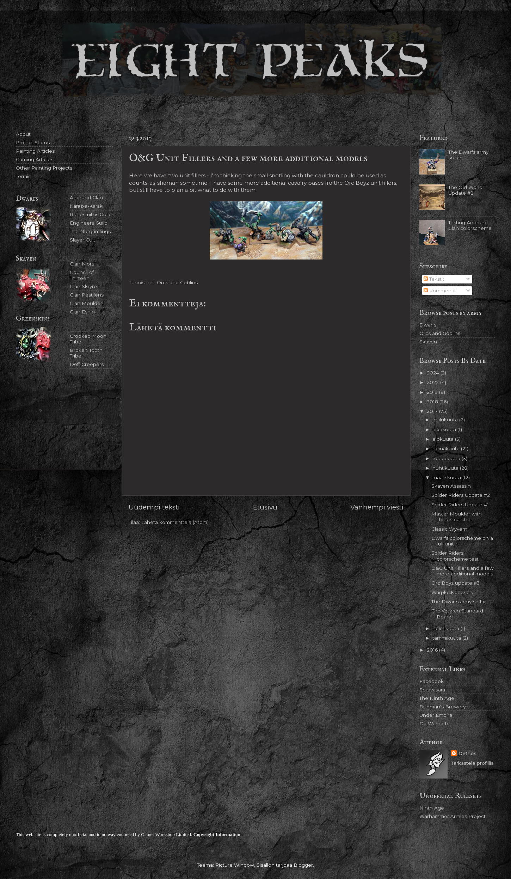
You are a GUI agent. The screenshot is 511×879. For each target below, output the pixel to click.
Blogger (303, 865)
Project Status (33, 142)
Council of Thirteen (82, 275)
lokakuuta (444, 429)
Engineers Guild (88, 223)
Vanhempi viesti (377, 507)
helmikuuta (446, 628)
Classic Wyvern (449, 529)
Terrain (23, 176)
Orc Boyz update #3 (455, 583)
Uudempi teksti (154, 507)
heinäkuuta (446, 448)
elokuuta (443, 439)
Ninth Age (431, 808)
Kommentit (440, 290)
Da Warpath (433, 723)
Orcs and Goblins (177, 282)
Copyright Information (216, 834)
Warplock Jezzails (452, 592)
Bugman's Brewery (442, 706)
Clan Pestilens (87, 295)
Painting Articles (35, 151)
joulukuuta (445, 419)
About (23, 134)
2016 (433, 650)
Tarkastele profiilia (472, 763)
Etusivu (265, 507)
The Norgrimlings (90, 231)
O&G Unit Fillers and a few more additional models (462, 570)
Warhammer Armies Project (452, 816)
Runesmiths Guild (91, 214)
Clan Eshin (82, 312)
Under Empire (435, 715)
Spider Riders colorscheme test (455, 555)
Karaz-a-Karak (86, 206)
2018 (433, 401)
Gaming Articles (34, 159)
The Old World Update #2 (465, 190)
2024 (434, 373)
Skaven (428, 341)
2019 (433, 392)
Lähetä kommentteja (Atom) (175, 522)
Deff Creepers (87, 364)
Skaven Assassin (451, 486)
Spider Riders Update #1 (460, 504)
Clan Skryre (83, 286)
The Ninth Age (436, 698)
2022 (433, 382)
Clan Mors (82, 264)
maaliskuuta (447, 477)
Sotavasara (432, 689)
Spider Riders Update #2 (460, 495)
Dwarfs (427, 325)
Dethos (467, 753)
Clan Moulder (86, 303)
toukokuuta (447, 458)
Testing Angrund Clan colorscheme (470, 225)
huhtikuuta (446, 468)
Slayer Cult (82, 240)
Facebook (431, 681)
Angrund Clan (86, 197)
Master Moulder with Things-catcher (456, 516)
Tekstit (434, 279)
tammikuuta (447, 638)
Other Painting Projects (44, 168)
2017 (433, 411)
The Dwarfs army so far (458, 601)
